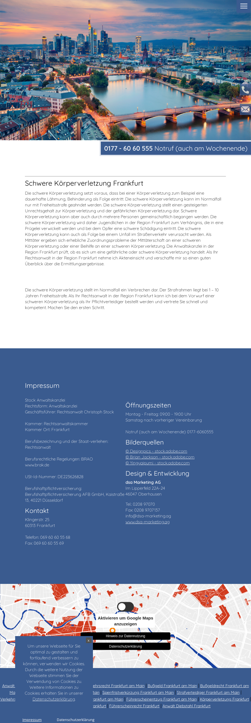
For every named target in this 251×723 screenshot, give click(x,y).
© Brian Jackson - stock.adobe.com (160, 457)
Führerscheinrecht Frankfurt (134, 705)
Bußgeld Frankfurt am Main (172, 685)
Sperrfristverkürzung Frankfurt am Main (138, 692)
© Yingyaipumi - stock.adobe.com (158, 463)
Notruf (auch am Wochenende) (176, 148)
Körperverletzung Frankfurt (224, 699)
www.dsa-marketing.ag (148, 521)
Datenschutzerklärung (125, 646)
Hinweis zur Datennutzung (125, 635)
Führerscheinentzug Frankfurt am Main (161, 699)
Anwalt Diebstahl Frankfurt (187, 705)
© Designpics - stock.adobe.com (156, 451)
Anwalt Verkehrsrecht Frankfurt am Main (108, 685)
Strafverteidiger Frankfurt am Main (208, 692)
